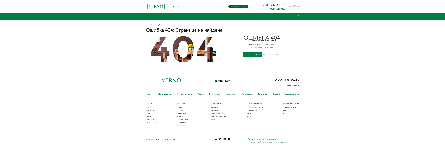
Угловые (180, 116)
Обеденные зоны (184, 94)
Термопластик (252, 110)
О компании (230, 94)
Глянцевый (214, 107)
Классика (149, 107)
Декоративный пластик (255, 107)
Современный (151, 119)
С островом (181, 122)
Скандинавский (151, 122)
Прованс (149, 116)
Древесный (215, 110)
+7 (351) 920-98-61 (272, 4)
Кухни (148, 94)
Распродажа (247, 94)
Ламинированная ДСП (291, 107)
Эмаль (249, 116)
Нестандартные (182, 129)
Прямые (180, 107)
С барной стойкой (184, 119)
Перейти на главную (252, 55)
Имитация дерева (217, 113)
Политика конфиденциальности (262, 139)
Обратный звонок (292, 86)
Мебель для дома (164, 94)
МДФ (285, 110)
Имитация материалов (218, 116)
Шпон (249, 113)
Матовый (214, 119)
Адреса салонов (292, 94)
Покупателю (214, 94)
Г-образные (181, 110)
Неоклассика (150, 110)
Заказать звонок (277, 8)
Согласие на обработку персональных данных (268, 142)
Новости (276, 94)
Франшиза (262, 94)
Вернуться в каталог (271, 55)
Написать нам (222, 80)
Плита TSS (286, 113)
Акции (201, 94)
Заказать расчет (238, 6)
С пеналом (181, 126)
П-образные (181, 113)
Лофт (148, 113)
